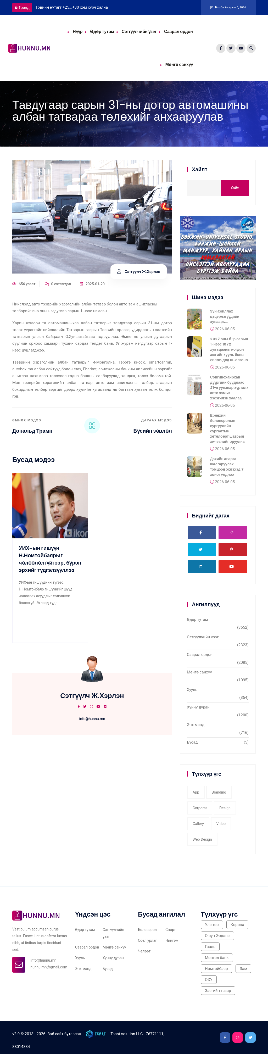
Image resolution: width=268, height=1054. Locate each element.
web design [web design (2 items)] (202, 839)
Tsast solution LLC (126, 1033)
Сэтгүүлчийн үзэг (139, 32)
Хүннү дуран (198, 707)
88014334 (21, 1046)
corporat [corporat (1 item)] (200, 808)
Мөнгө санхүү (179, 65)
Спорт (170, 930)
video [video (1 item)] (221, 824)
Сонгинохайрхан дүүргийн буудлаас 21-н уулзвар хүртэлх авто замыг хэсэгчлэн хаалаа (229, 390)
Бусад (192, 742)
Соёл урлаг (147, 940)
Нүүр (77, 32)
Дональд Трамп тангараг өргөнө (33, 434)
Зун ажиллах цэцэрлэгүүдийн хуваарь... (224, 318)
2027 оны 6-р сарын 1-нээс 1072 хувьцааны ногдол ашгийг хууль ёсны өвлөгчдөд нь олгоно (229, 351)
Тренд (22, 7)
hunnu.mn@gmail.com (48, 967)
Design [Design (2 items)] (225, 808)
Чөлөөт (144, 951)
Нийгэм (171, 940)
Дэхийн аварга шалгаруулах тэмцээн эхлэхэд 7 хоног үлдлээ (227, 468)
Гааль (210, 946)
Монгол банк (217, 957)
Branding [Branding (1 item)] (219, 792)
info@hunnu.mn (92, 719)
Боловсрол (147, 930)
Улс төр (212, 924)
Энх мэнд (195, 724)
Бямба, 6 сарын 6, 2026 (228, 7)
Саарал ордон (178, 32)
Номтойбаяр (216, 968)
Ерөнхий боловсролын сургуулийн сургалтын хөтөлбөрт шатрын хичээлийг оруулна (227, 430)
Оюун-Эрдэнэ (217, 935)
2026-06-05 (222, 331)
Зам (243, 968)
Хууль (192, 689)
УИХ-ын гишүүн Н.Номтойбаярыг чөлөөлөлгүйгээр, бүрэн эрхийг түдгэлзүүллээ (50, 559)
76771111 (154, 1033)
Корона (237, 924)
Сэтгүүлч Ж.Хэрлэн (138, 271)
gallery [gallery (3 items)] (198, 824)
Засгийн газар (218, 990)
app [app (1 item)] (196, 792)
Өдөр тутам (102, 32)
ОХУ (209, 979)
